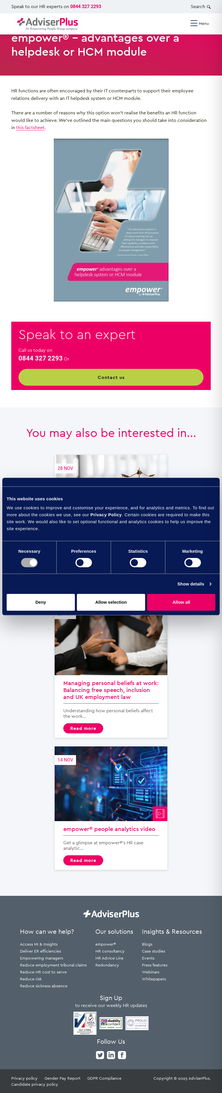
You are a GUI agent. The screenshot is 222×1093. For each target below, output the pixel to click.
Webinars (150, 971)
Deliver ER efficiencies (40, 951)
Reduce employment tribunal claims (53, 964)
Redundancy (107, 964)
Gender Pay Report (62, 1078)
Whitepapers (154, 978)
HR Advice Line (109, 957)
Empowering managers (41, 957)
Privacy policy (24, 1078)
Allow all (181, 602)
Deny (40, 602)
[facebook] (122, 1054)
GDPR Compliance (104, 1078)
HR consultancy (110, 951)
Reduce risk (31, 978)
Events (148, 957)
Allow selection (111, 602)
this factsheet (30, 127)
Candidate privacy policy (34, 1084)
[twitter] (100, 1054)
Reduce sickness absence (43, 985)
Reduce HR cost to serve (43, 971)
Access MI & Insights (39, 944)
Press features (154, 964)
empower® (105, 944)
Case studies (153, 951)
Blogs (147, 944)
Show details (190, 583)
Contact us (111, 377)
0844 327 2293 (85, 6)
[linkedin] (111, 1054)
